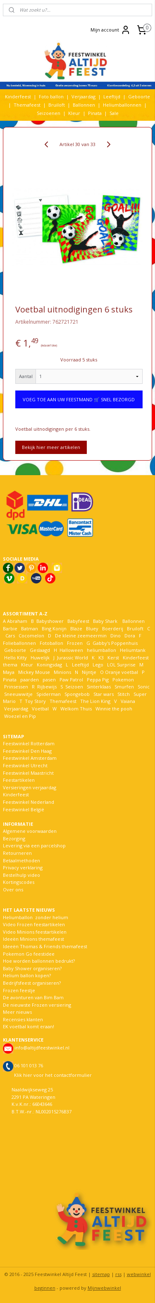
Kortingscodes (18, 882)
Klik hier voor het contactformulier (53, 1075)
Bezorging (14, 838)
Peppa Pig (98, 679)
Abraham (17, 621)
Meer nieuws (17, 1012)
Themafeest (27, 105)
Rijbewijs (47, 686)
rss (118, 1274)
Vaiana (128, 701)
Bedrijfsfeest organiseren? (32, 983)
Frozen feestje (19, 990)
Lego (96, 664)
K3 (100, 657)
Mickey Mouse (34, 672)
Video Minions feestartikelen (35, 932)
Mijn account (111, 30)
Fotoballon (51, 643)
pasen (49, 679)
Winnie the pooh (113, 708)
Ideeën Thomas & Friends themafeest (45, 946)
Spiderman (48, 694)
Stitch (123, 694)
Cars (10, 635)
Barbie (10, 628)
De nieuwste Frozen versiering (37, 1005)
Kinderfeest (18, 96)
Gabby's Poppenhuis (114, 643)
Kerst (113, 657)
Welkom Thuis (76, 708)
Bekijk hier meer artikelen (51, 447)
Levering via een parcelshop (34, 845)
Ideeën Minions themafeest (33, 939)
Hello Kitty (15, 657)
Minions (61, 672)
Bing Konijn (54, 628)
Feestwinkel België (23, 809)
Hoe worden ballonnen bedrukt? (39, 961)
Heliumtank (132, 650)
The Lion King (94, 701)
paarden (29, 679)
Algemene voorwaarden (30, 831)
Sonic (144, 686)
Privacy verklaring (23, 867)
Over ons (13, 889)
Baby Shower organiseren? (32, 968)
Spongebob (77, 694)
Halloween (71, 650)
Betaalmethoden (21, 860)
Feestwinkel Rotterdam (29, 743)
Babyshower (50, 621)
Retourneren (17, 853)
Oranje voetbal (121, 672)
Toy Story (35, 701)
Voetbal (40, 708)
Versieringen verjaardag (29, 787)
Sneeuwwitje (18, 694)
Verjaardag (83, 96)
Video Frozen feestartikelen (34, 924)
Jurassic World (72, 657)
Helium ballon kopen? (27, 975)
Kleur (74, 113)
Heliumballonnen (122, 105)
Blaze (75, 628)
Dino (115, 635)
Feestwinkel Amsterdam (30, 758)
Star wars (103, 694)
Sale (114, 113)
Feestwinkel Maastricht (28, 773)
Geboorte (139, 96)
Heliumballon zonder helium (35, 917)
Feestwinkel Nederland (28, 802)
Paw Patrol (70, 679)
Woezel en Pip (20, 716)
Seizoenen (48, 113)
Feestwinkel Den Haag (27, 751)
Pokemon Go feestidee (29, 954)
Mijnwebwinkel (104, 1288)
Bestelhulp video (21, 875)
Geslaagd (40, 650)
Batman (29, 628)
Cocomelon (31, 635)
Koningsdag (49, 664)
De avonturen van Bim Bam (33, 997)
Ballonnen (84, 105)
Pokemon (123, 679)
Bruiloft (56, 105)
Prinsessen (15, 686)
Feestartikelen (19, 780)
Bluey (92, 628)
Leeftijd (111, 96)
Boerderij (112, 628)
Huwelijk (40, 657)
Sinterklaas (99, 686)
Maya (8, 672)
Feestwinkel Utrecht (25, 765)
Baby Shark (105, 621)
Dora (129, 635)
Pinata (95, 113)
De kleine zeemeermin (81, 635)
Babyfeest (78, 621)
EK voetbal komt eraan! (28, 1026)
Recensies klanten (23, 1019)
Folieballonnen (19, 643)
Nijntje (88, 672)
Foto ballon (51, 96)
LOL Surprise (121, 664)
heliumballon (101, 650)
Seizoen (74, 686)
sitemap (101, 1274)
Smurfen (124, 686)
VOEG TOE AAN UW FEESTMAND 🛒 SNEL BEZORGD (79, 399)
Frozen (75, 643)
